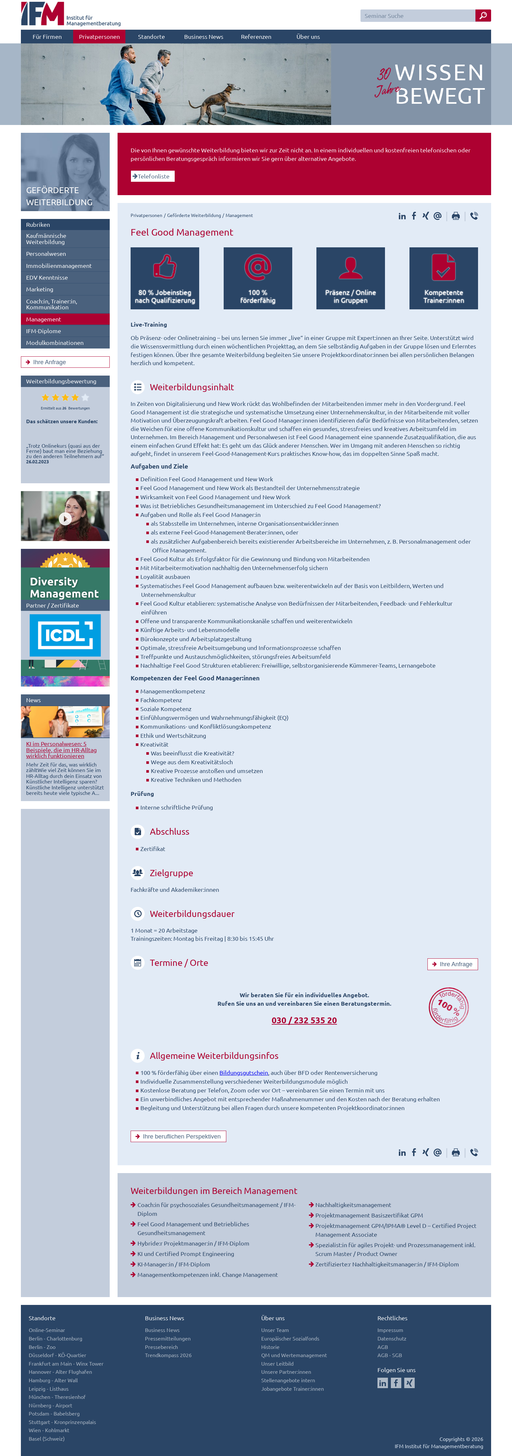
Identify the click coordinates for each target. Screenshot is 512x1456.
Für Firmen (47, 36)
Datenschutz (392, 1338)
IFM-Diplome (43, 330)
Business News (203, 36)
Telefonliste (151, 176)
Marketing (39, 289)
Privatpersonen (99, 36)
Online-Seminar (47, 1329)
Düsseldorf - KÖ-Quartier (57, 1355)
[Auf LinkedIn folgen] (382, 1383)
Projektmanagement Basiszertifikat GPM (369, 1215)
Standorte (151, 36)
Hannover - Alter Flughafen (60, 1371)
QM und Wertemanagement (294, 1355)
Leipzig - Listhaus (49, 1388)
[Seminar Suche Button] (483, 15)
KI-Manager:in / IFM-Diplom (173, 1264)
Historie (270, 1346)
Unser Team (275, 1329)
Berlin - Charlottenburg (55, 1338)
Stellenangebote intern (288, 1380)
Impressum (390, 1329)
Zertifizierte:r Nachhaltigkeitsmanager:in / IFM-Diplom (387, 1264)
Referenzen (256, 36)
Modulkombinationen (55, 342)
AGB (382, 1346)
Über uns (308, 36)
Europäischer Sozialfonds (290, 1338)
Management (43, 319)
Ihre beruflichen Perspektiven (177, 1136)
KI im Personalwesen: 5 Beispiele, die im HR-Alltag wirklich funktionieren (61, 749)
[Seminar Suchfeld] (425, 15)
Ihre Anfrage (44, 362)
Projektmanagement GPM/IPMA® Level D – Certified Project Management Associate (395, 1230)
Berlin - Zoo (42, 1346)
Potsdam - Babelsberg (54, 1413)
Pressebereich (161, 1346)
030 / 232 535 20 (304, 1020)
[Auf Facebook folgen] (396, 1383)
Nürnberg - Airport (50, 1405)
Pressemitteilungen (168, 1338)
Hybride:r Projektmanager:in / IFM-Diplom (193, 1243)
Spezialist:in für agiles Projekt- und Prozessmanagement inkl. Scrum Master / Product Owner (395, 1249)
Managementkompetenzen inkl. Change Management (207, 1274)
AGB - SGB (389, 1355)
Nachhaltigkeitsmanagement (353, 1204)
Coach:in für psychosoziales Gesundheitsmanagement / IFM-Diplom (216, 1209)
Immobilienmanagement (59, 265)
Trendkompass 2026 (168, 1355)
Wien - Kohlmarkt (49, 1430)
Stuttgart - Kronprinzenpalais (62, 1421)
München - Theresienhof (57, 1396)
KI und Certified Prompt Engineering (185, 1253)
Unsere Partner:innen (286, 1371)
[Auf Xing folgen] (409, 1383)
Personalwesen (46, 253)
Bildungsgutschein (243, 1072)
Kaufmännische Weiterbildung (46, 238)
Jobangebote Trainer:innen (292, 1388)
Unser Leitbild (277, 1363)
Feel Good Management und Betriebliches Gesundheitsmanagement (193, 1228)
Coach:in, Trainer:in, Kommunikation (51, 304)
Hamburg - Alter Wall (53, 1380)
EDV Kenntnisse (47, 277)
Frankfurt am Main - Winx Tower (66, 1363)
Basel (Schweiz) (47, 1438)
